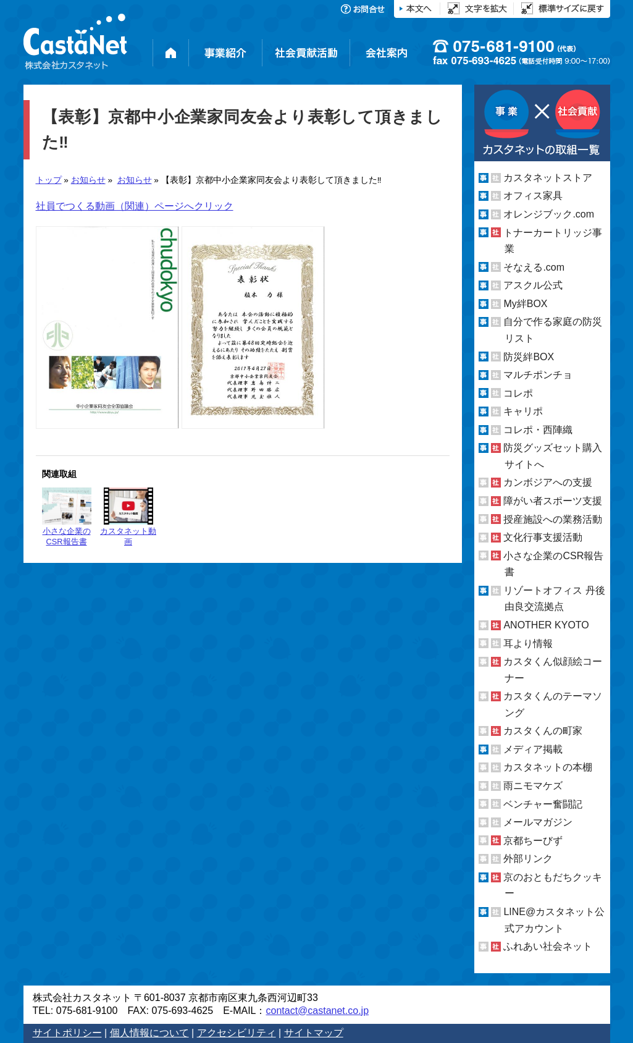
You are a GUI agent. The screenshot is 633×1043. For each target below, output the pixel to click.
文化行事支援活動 (542, 537)
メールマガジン (537, 822)
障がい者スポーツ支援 (552, 501)
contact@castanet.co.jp (317, 1010)
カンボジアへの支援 (547, 482)
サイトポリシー (67, 1033)
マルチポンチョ (537, 374)
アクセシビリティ (236, 1033)
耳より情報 (528, 643)
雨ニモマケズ (533, 785)
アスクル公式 (533, 285)
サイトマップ (313, 1033)
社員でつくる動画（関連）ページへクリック (134, 206)
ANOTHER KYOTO (546, 625)
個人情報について (149, 1033)
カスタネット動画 (128, 517)
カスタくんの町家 (542, 730)
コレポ (518, 393)
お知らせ (88, 180)
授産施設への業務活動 (552, 519)
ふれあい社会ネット (547, 946)
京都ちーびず (533, 840)
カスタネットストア (547, 177)
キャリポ (523, 411)
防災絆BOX (528, 356)
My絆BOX (525, 303)
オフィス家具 (533, 195)
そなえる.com (533, 267)
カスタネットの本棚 (547, 767)
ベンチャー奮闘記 (542, 804)
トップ (49, 180)
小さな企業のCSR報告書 (66, 517)
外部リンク (528, 858)
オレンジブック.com (548, 214)
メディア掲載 (533, 749)
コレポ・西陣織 (537, 429)
